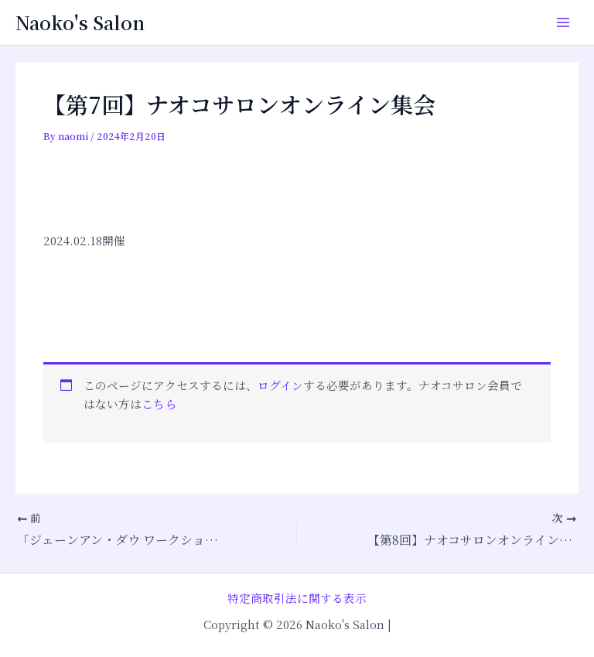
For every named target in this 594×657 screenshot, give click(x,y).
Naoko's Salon (80, 22)
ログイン (280, 385)
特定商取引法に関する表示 (297, 598)
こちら (159, 403)
